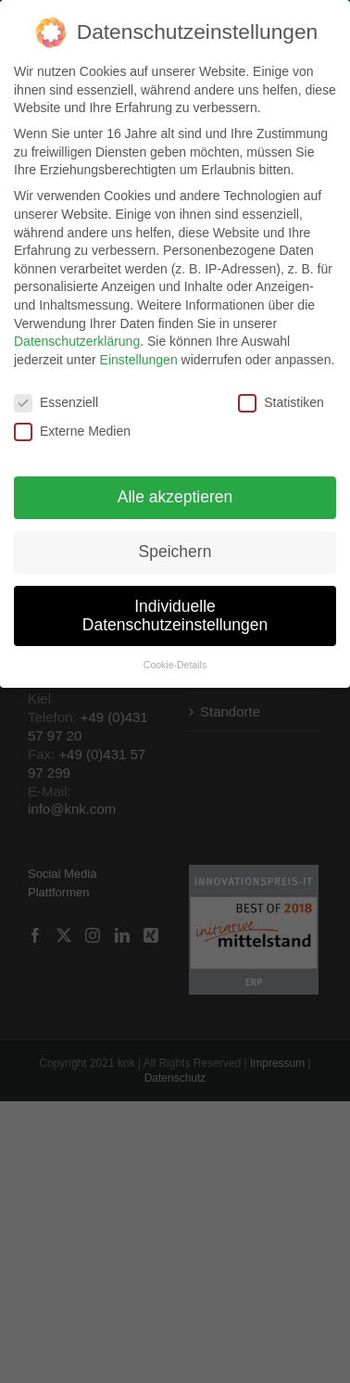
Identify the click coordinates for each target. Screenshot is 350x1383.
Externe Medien (72, 422)
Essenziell (56, 393)
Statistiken (281, 393)
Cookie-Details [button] (175, 656)
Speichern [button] (175, 542)
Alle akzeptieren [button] (175, 487)
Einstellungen (139, 350)
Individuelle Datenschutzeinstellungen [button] (175, 606)
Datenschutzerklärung (77, 331)
